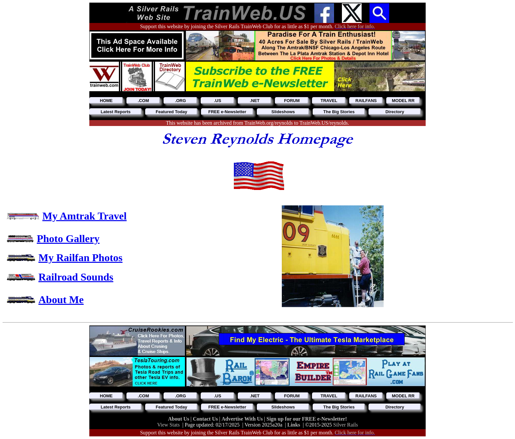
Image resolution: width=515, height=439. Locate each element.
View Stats (168, 425)
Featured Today (171, 111)
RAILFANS (366, 100)
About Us (179, 419)
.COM (143, 100)
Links (293, 425)
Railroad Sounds (75, 277)
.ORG (180, 100)
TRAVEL (329, 100)
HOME (106, 100)
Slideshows (283, 111)
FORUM (292, 100)
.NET (255, 100)
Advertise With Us (242, 419)
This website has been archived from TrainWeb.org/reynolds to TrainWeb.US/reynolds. (257, 123)
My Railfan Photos (80, 257)
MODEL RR (403, 100)
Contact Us (206, 419)
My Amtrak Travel (84, 216)
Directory (394, 111)
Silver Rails (345, 425)
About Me (61, 299)
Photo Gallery (68, 238)
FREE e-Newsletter (227, 111)
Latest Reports (115, 111)
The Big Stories (338, 111)
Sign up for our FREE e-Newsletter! (306, 419)
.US (217, 100)
